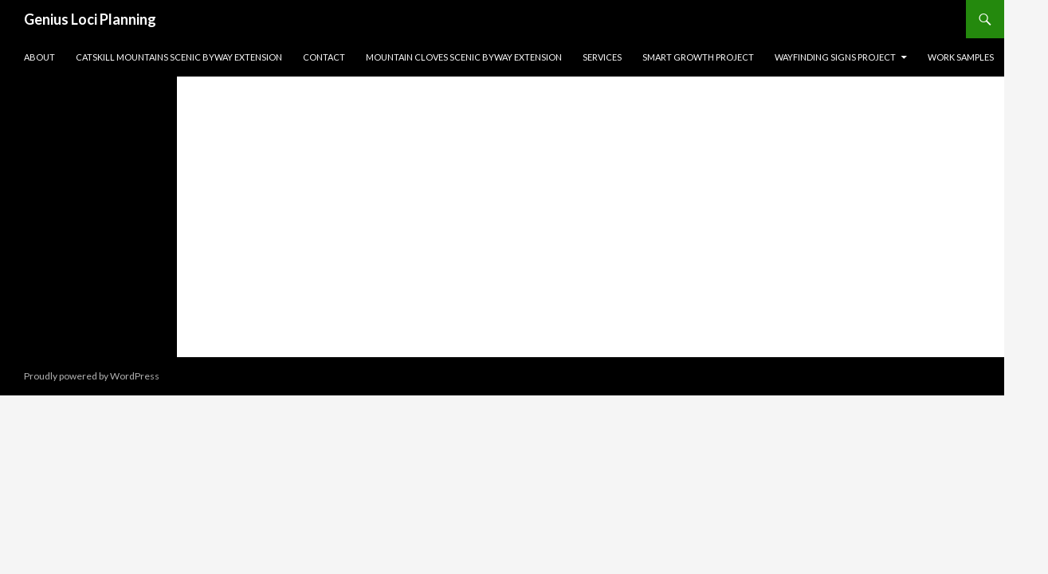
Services (602, 57)
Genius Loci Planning (90, 19)
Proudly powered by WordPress (91, 376)
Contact (324, 57)
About (39, 57)
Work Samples (961, 57)
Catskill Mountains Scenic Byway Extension (179, 57)
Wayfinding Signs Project (835, 57)
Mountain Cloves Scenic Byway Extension (464, 57)
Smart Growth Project (698, 57)
